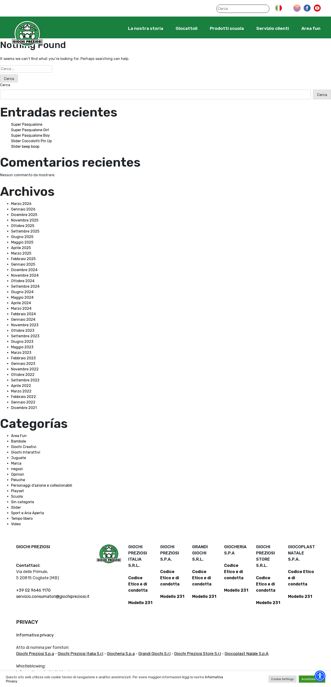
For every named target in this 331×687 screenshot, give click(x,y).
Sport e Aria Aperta (27, 513)
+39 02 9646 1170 (33, 590)
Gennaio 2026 (23, 209)
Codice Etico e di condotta (138, 584)
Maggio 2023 (22, 347)
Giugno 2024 (22, 292)
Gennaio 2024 (23, 319)
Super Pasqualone (26, 124)
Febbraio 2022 (23, 397)
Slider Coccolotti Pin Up (31, 141)
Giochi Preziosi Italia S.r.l (80, 653)
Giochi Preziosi (27, 34)
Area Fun (19, 436)
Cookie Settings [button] (282, 679)
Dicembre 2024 (24, 270)
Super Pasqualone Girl (30, 130)
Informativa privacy (35, 635)
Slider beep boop (25, 146)
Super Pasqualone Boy (30, 135)
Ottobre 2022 (22, 374)
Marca (16, 463)
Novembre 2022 (25, 369)
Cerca (5, 85)
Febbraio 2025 (23, 259)
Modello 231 (140, 602)
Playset (17, 491)
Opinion (17, 474)
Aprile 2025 (21, 248)
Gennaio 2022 (23, 402)
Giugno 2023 (22, 341)
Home (114, 28)
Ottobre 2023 (22, 330)
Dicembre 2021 (24, 408)
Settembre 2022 (25, 380)
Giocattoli (186, 28)
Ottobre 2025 (22, 226)
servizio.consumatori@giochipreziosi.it (52, 596)
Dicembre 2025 (24, 215)
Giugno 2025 (22, 237)
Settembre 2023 (25, 336)
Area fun (310, 28)
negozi (17, 469)
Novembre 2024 (25, 275)
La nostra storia (145, 28)
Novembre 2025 (24, 220)
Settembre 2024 (25, 286)
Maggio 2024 (22, 297)
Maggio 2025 (22, 242)
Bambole (18, 441)
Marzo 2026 (21, 204)
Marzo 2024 (21, 308)
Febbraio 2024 (23, 314)
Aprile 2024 (21, 303)
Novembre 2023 (24, 325)
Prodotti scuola (227, 28)
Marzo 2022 (21, 391)
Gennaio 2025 (23, 264)
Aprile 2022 (21, 385)
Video (16, 524)
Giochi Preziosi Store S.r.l (197, 653)
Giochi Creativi (23, 447)
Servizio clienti (272, 28)
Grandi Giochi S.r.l (154, 653)
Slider (16, 507)
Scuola (17, 496)
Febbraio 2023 (23, 358)
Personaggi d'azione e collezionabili (41, 485)
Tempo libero (22, 518)
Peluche (18, 480)
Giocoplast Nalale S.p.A (246, 653)
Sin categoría (22, 502)
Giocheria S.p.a (121, 653)
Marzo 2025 (21, 253)
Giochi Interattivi (25, 452)
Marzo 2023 (21, 352)
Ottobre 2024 (22, 281)
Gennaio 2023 (23, 363)
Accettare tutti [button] (312, 679)
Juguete (18, 458)
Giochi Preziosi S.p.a (35, 653)
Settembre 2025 (25, 231)
